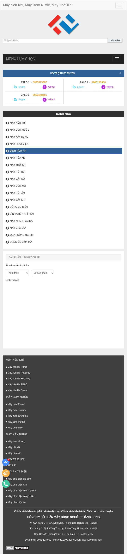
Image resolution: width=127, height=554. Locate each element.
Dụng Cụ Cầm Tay (21, 242)
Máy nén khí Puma (16, 367)
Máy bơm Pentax (15, 421)
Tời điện (11, 464)
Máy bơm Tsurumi (16, 410)
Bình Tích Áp (18, 150)
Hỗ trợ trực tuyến (85, 73)
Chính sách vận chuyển (100, 511)
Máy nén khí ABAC (16, 384)
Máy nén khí (18, 122)
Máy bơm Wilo (14, 427)
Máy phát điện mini (16, 484)
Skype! (19, 87)
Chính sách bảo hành (73, 511)
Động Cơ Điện (19, 207)
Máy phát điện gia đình (18, 478)
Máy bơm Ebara (15, 404)
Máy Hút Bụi (17, 172)
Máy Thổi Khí (18, 165)
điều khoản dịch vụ (48, 511)
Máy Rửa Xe (17, 158)
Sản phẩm (15, 257)
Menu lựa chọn (20, 59)
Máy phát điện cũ (16, 502)
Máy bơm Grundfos (17, 416)
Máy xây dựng (19, 136)
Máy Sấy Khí (17, 200)
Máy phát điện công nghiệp (21, 490)
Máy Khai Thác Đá (21, 221)
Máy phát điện (19, 143)
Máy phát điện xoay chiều (20, 496)
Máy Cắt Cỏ (17, 179)
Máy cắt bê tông (15, 459)
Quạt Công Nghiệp (22, 235)
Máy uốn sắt (13, 453)
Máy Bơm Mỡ (18, 186)
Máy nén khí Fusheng (18, 378)
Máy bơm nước (19, 129)
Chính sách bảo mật (25, 511)
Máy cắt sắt (13, 447)
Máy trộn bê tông (15, 441)
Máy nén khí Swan (16, 390)
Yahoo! (48, 87)
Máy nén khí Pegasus (18, 372)
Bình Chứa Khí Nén (22, 214)
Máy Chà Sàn (18, 228)
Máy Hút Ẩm (17, 193)
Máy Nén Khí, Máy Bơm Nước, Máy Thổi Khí (37, 5)
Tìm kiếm (115, 40)
